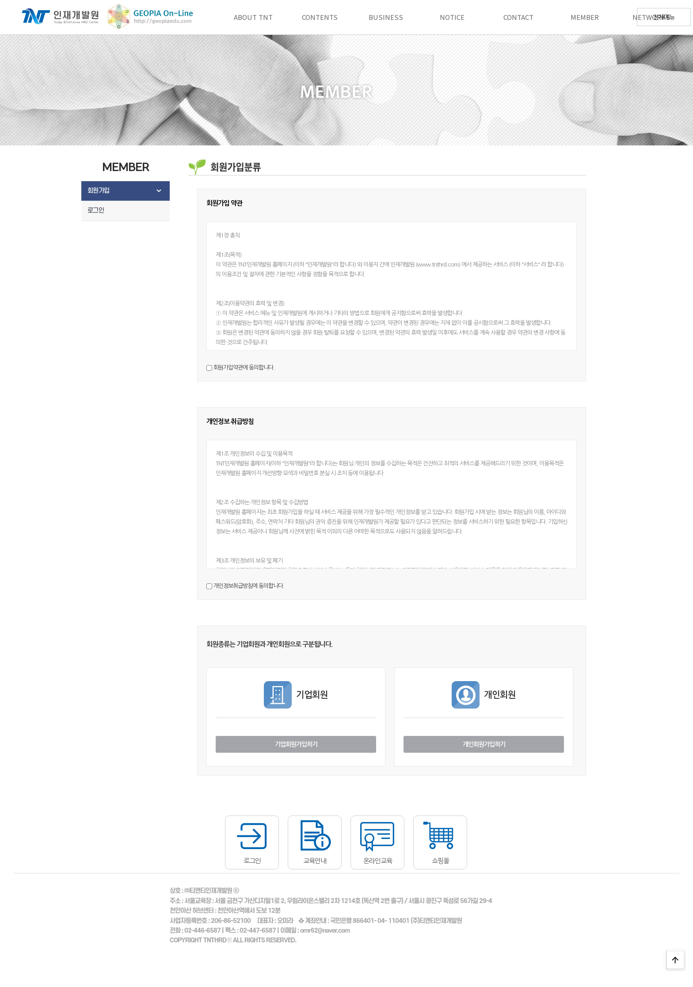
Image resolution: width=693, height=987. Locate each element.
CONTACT (518, 17)
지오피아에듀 (142, 17)
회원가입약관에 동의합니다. (243, 367)
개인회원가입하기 (484, 744)
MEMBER (585, 17)
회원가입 (98, 190)
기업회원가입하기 (296, 744)
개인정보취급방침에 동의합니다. (248, 586)
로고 (55, 17)
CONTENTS (320, 17)
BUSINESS (386, 17)
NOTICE (452, 17)
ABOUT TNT (253, 17)
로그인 (96, 210)
